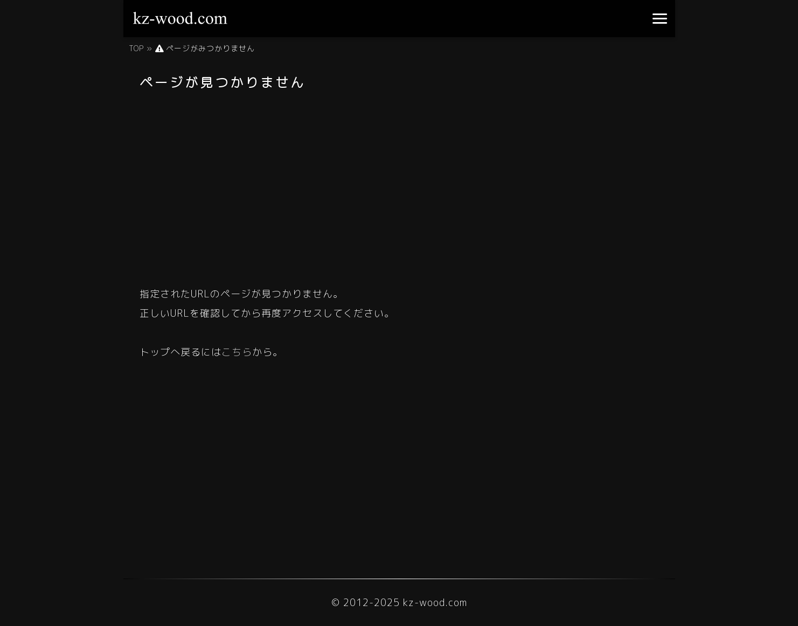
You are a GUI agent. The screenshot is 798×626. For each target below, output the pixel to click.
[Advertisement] (399, 184)
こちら (236, 352)
